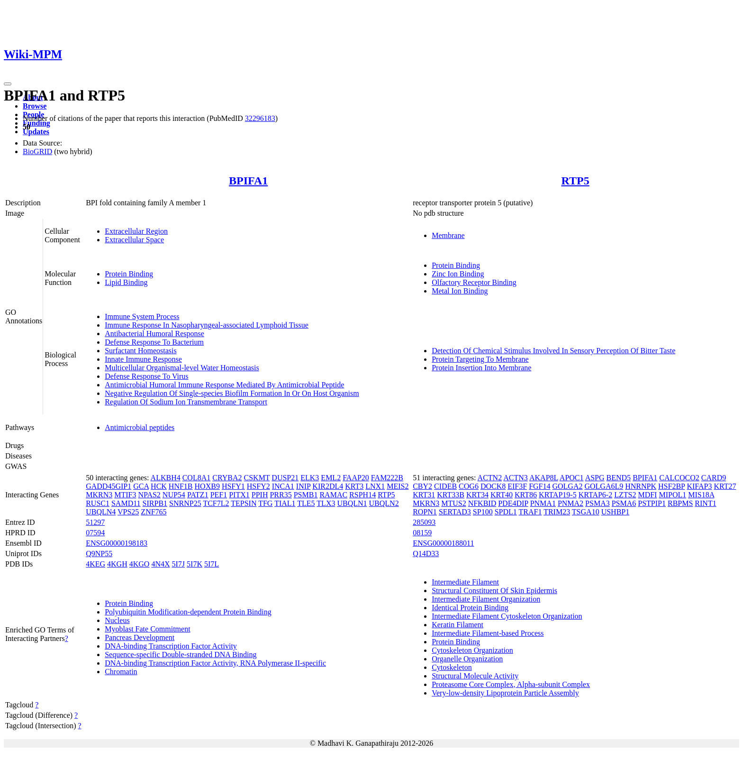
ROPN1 (425, 512)
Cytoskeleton (451, 667)
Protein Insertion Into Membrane (481, 368)
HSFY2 (258, 486)
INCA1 (283, 486)
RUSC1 (97, 503)
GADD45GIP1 (108, 486)
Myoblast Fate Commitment (147, 629)
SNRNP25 (185, 503)
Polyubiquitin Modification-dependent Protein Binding (188, 612)
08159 (422, 533)
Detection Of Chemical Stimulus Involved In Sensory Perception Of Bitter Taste (553, 351)
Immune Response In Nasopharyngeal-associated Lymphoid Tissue (206, 325)
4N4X (160, 564)
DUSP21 (285, 478)
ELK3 (309, 478)
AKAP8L (543, 478)
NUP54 (174, 495)
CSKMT (257, 478)
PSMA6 (624, 503)
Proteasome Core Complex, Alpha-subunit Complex (511, 684)
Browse (34, 106)
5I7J (178, 564)
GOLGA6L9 (603, 486)
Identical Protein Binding (470, 608)
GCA (141, 486)
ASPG (595, 478)
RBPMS (680, 503)
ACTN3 (515, 478)
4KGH (117, 564)
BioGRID (37, 151)
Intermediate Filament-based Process (488, 633)
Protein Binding (129, 274)
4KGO (139, 564)
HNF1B (181, 486)
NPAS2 (149, 495)
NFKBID (482, 503)
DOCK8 (493, 486)
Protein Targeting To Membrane (480, 359)
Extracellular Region (136, 231)
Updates (36, 132)
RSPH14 (362, 495)
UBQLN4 (101, 512)
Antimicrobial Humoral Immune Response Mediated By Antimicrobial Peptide (224, 385)
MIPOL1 (672, 495)
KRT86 (526, 495)
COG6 (469, 486)
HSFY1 (233, 486)
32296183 (260, 118)
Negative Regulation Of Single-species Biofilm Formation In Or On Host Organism (232, 393)
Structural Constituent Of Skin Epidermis (494, 590)
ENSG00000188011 (443, 543)
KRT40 (501, 495)
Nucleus (117, 620)
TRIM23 (557, 512)
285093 (424, 522)
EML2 (331, 478)
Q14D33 (426, 553)
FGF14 (539, 486)
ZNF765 (153, 512)
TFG (265, 503)
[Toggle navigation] (7, 83)
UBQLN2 (384, 503)
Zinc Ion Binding (458, 274)
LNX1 (375, 486)
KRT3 (354, 486)
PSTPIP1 (652, 503)
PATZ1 (197, 495)
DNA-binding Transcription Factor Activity (171, 646)
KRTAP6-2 (596, 495)
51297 (95, 522)
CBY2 (422, 486)
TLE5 (306, 503)
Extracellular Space (134, 240)
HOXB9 (207, 486)
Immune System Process (142, 316)
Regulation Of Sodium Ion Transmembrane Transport (186, 402)
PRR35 (280, 495)
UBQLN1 (352, 503)
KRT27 (725, 486)
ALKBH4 (166, 478)
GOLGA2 (567, 486)
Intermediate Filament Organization (486, 599)
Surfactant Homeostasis (141, 351)
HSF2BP (671, 486)
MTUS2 (453, 503)
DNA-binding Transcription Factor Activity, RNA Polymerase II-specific (215, 663)
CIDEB (445, 486)
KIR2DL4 (327, 486)
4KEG (95, 564)
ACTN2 (490, 478)
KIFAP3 (699, 486)
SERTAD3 (455, 512)
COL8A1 (196, 478)
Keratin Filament (457, 625)
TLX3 (326, 503)
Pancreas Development (139, 637)
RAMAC (333, 495)
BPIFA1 (248, 180)
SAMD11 (126, 503)
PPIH (260, 495)
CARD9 (713, 478)
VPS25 (128, 512)
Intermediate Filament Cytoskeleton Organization (507, 616)
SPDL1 (506, 512)
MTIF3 (125, 495)
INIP (303, 486)
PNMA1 (543, 503)
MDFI (647, 495)
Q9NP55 (99, 553)
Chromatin (121, 672)
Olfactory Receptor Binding (474, 282)
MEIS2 (397, 486)
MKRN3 (99, 495)
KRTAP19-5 (558, 495)
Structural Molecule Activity (475, 676)
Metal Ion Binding (460, 291)
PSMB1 (306, 495)
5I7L (211, 564)
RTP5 (575, 180)
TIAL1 (284, 503)
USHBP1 (615, 512)
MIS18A (701, 495)
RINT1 (705, 503)
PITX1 (239, 495)
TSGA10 (585, 512)
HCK (159, 486)
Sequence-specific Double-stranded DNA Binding (180, 654)
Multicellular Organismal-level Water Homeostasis (182, 368)
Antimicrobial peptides (139, 427)
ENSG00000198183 (116, 543)
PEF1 (218, 495)
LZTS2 (625, 495)
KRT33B (450, 495)
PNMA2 (570, 503)
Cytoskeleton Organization (472, 650)
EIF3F (517, 486)
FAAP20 (356, 478)
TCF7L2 (216, 503)
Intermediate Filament (465, 582)
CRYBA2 (227, 478)
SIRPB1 (155, 503)
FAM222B (387, 478)
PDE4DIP (513, 503)
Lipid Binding (126, 282)
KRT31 (424, 495)
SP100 (483, 512)
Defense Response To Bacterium (154, 342)
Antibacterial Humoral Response (154, 334)
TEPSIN (243, 503)
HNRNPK (640, 486)
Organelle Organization (467, 659)
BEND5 (619, 478)
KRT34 (477, 495)
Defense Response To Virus (146, 376)
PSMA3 (597, 503)
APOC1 (572, 478)
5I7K (194, 564)
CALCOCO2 (679, 478)
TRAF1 (530, 512)
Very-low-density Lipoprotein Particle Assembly (505, 693)
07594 (95, 533)
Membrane (448, 235)
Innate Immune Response (143, 359)
